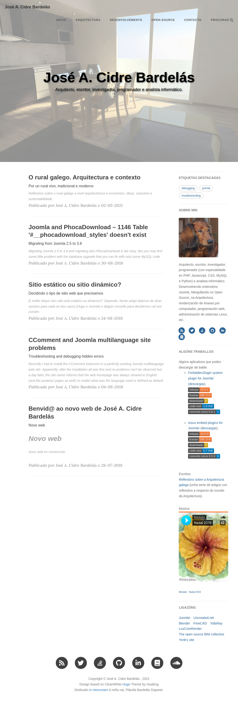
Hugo (126, 684)
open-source (163, 20)
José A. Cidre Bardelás (27, 7)
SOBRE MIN (188, 210)
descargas (196, 384)
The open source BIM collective (201, 634)
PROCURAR (222, 20)
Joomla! (184, 618)
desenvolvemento (126, 20)
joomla (206, 188)
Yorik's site (186, 640)
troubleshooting (191, 195)
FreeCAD (200, 623)
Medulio (183, 592)
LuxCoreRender (190, 629)
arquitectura (88, 20)
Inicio (61, 20)
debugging (188, 188)
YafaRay (216, 623)
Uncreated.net (203, 618)
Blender (184, 623)
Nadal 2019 (195, 592)
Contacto (193, 20)
